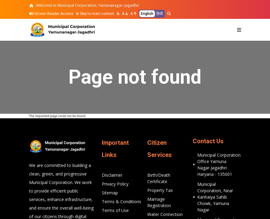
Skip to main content (95, 14)
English (147, 14)
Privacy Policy (115, 184)
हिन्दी (159, 14)
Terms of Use (115, 210)
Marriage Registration (159, 202)
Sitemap (110, 193)
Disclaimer (112, 175)
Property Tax (160, 190)
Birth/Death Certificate (158, 178)
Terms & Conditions (121, 201)
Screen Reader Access (51, 14)
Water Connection (165, 214)
